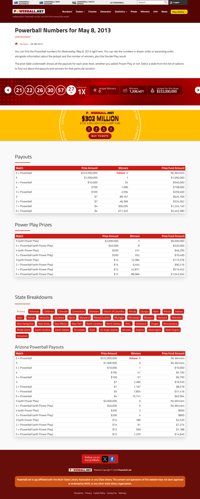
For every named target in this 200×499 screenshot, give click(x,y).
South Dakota (62, 330)
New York (77, 323)
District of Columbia (114, 311)
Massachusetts (102, 317)
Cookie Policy (99, 493)
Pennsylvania (170, 323)
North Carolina (94, 323)
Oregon (155, 323)
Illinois (167, 311)
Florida (132, 311)
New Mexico (61, 323)
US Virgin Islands (109, 330)
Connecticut (78, 311)
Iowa (19, 317)
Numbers (67, 11)
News (164, 11)
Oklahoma (141, 323)
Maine (72, 317)
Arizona (21, 311)
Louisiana (59, 317)
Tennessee (79, 330)
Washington (154, 330)
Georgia (144, 311)
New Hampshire (25, 323)
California (49, 311)
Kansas (31, 317)
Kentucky (44, 317)
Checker (92, 11)
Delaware (94, 311)
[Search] (152, 2)
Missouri (148, 317)
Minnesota (134, 317)
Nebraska (176, 317)
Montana (162, 317)
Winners (145, 11)
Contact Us (112, 493)
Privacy (88, 493)
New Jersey (44, 323)
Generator (105, 11)
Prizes (134, 11)
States (79, 11)
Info (155, 11)
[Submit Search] (165, 2)
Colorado (62, 311)
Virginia (140, 330)
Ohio (127, 323)
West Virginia (172, 330)
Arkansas (34, 311)
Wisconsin (22, 336)
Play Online (178, 12)
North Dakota (113, 323)
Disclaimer (78, 493)
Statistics (120, 11)
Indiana (179, 311)
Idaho (156, 311)
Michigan (119, 317)
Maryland (84, 317)
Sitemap (122, 493)
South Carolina (42, 330)
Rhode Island (23, 330)
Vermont (126, 330)
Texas (92, 330)
